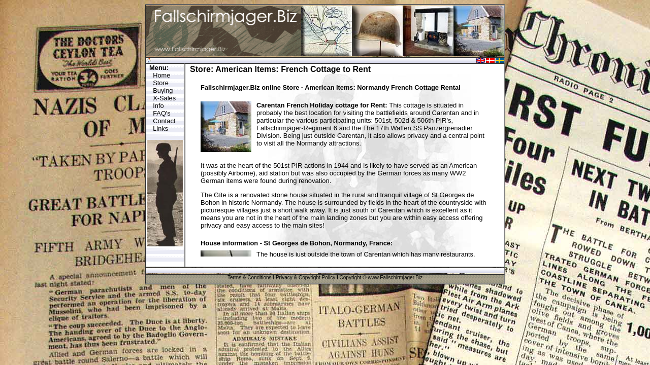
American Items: (247, 69)
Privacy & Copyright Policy (305, 277)
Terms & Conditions (250, 277)
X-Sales (164, 98)
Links (160, 128)
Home (161, 75)
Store (161, 83)
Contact (164, 121)
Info (158, 106)
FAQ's (161, 113)
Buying (163, 90)
